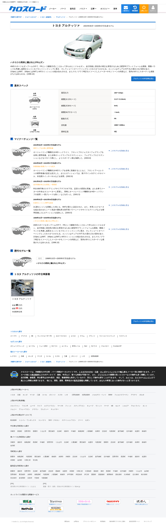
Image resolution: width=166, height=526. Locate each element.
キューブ (90, 406)
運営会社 (67, 521)
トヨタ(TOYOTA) (86, 372)
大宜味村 (88, 471)
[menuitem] (27, 8)
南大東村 (144, 474)
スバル (48, 356)
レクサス (13, 356)
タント (145, 406)
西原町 (19, 431)
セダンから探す (16, 342)
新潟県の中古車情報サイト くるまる (23, 486)
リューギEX (43, 346)
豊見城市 (52, 431)
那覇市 (35, 431)
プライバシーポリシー (89, 521)
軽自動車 (35, 375)
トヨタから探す (16, 331)
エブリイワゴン (49, 406)
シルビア (125, 406)
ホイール (129, 378)
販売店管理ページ (134, 521)
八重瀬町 (90, 431)
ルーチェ (65, 346)
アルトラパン (135, 406)
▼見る (118, 151)
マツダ (39, 356)
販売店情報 (78, 381)
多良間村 (22, 478)
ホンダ (30, 356)
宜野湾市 (27, 431)
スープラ (13, 336)
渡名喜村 (118, 474)
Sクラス (94, 346)
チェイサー (55, 409)
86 (32, 336)
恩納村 (58, 471)
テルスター (105, 346)
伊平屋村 (70, 474)
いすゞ (84, 356)
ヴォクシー (45, 409)
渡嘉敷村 (101, 474)
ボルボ (141, 395)
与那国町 (45, 478)
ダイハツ (74, 356)
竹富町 (36, 478)
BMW (110, 395)
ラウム (82, 336)
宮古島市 (13, 478)
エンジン (147, 378)
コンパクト (42, 420)
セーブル (32, 346)
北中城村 (129, 431)
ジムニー (13, 409)
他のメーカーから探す (18, 352)
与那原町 (112, 431)
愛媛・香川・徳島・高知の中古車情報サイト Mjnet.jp (61, 486)
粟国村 (93, 474)
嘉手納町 (121, 431)
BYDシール (76, 346)
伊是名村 (79, 474)
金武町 (12, 445)
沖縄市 (12, 431)
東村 (102, 471)
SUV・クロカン (54, 420)
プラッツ (92, 336)
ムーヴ (32, 406)
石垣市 (29, 478)
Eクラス (54, 346)
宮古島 (35, 460)
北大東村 (136, 474)
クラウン (35, 409)
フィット (68, 406)
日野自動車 (76, 395)
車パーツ (24, 381)
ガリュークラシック (17, 346)
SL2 (85, 346)
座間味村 (110, 474)
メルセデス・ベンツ (99, 395)
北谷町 (59, 431)
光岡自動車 (95, 356)
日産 (22, 356)
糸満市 (97, 431)
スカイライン (15, 406)
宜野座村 (13, 474)
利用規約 (102, 521)
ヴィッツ (99, 406)
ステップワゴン (79, 406)
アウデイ (134, 395)
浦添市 (66, 431)
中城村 (73, 431)
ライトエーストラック (107, 336)
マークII (60, 406)
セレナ (117, 406)
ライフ (39, 406)
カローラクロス (61, 336)
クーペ (80, 420)
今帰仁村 (27, 460)
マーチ (106, 406)
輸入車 (123, 372)
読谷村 (104, 431)
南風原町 (81, 431)
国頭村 (96, 471)
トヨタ (12, 395)
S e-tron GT (117, 346)
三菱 (65, 356)
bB (112, 406)
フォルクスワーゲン (122, 395)
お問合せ (76, 521)
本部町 (12, 460)
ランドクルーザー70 (44, 336)
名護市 (137, 431)
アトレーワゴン (24, 409)
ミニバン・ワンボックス (27, 420)
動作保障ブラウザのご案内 (117, 521)
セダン (87, 420)
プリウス (24, 336)
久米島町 (127, 474)
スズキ (57, 356)
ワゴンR (25, 406)
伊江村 (86, 474)
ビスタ (73, 336)
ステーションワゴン (69, 420)
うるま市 (43, 431)
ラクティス (123, 336)
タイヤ (137, 378)
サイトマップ (148, 521)
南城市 (144, 431)
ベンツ (112, 372)
